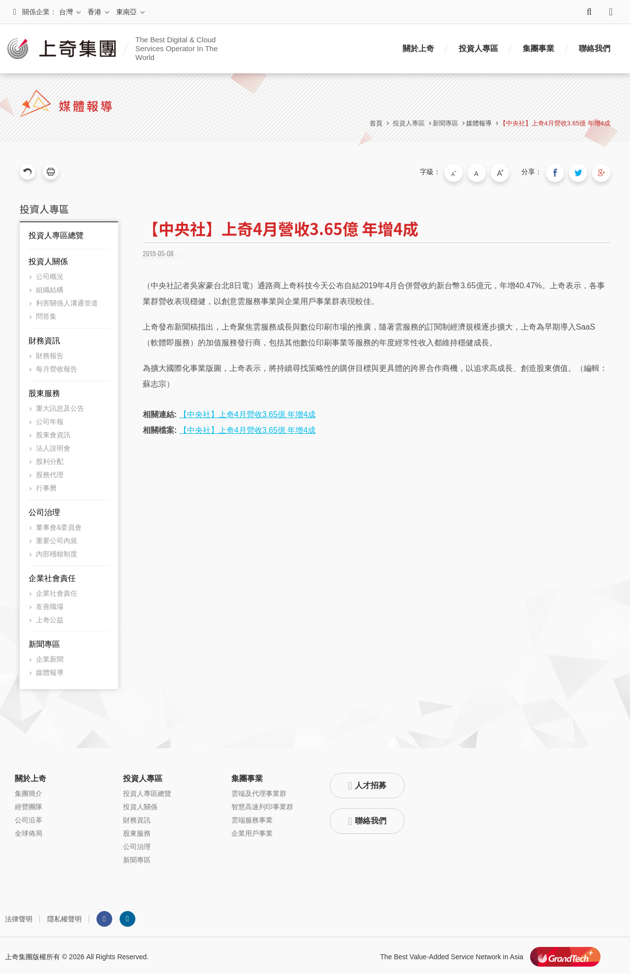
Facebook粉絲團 (104, 916)
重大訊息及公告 (60, 406)
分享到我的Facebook (561, 172)
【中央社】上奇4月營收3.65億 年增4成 (555, 123)
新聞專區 (44, 642)
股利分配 (49, 459)
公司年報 (49, 419)
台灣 (66, 12)
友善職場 (49, 604)
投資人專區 (478, 48)
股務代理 (49, 472)
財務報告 (49, 353)
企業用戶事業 (252, 831)
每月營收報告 (56, 366)
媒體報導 (479, 123)
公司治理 (44, 510)
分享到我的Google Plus (602, 172)
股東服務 (44, 391)
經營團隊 (28, 804)
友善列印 (51, 172)
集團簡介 (28, 791)
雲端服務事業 (252, 818)
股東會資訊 (53, 432)
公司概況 (49, 274)
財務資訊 (44, 338)
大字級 (508, 172)
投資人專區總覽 (56, 233)
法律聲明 (18, 916)
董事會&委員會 (59, 525)
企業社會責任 (52, 576)
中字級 (488, 172)
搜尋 (589, 12)
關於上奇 (418, 48)
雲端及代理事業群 (258, 791)
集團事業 (538, 48)
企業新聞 (49, 657)
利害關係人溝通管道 (67, 300)
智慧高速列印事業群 (262, 804)
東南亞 (126, 12)
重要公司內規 (56, 538)
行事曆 (46, 485)
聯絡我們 (594, 48)
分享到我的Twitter (582, 172)
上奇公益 (49, 617)
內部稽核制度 (56, 551)
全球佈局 (28, 831)
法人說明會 (53, 446)
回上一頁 (27, 172)
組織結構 (49, 287)
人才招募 (370, 783)
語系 (610, 12)
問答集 (46, 314)
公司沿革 (28, 818)
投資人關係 (48, 259)
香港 (94, 12)
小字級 (467, 172)
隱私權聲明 (64, 916)
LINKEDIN (127, 916)
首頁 (376, 123)
